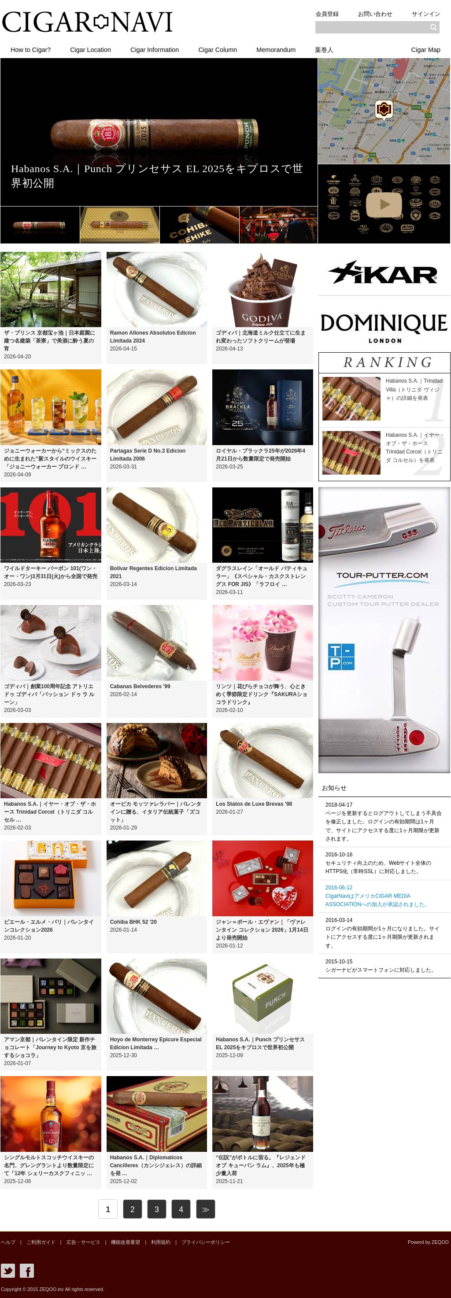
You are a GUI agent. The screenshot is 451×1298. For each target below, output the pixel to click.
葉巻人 (324, 49)
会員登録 (327, 14)
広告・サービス (83, 1242)
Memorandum (276, 49)
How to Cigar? (31, 49)
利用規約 (160, 1242)
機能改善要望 (125, 1242)
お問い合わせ (375, 14)
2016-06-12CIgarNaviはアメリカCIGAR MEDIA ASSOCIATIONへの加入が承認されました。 (377, 896)
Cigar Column (217, 49)
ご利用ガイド (40, 1242)
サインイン (426, 14)
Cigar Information (154, 49)
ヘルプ (8, 1242)
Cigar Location (90, 49)
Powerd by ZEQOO (428, 1242)
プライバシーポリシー (205, 1242)
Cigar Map (425, 49)
